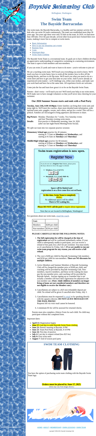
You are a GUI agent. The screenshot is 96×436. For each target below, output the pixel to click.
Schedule (6, 76)
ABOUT (46, 427)
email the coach (62, 216)
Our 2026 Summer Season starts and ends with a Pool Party (61, 101)
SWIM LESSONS (69, 427)
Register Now (37, 48)
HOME (39, 427)
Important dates (38, 52)
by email (67, 297)
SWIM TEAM (81, 427)
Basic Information (39, 43)
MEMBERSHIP (55, 427)
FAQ (4, 82)
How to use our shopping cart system (47, 45)
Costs (34, 50)
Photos (6, 79)
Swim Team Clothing (40, 54)
